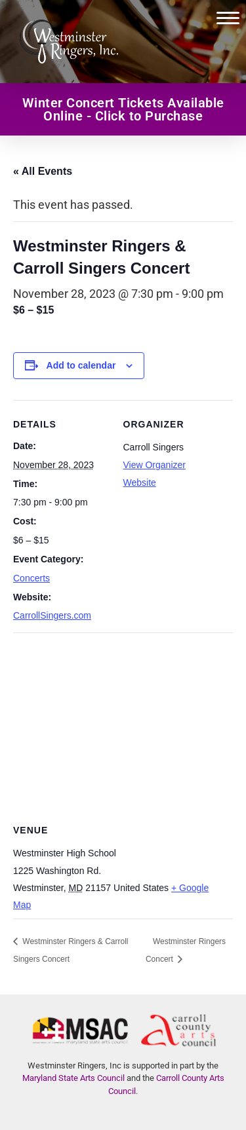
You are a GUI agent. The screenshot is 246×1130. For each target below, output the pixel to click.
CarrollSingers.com (52, 615)
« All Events (42, 171)
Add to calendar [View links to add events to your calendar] (81, 365)
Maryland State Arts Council (73, 1078)
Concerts (31, 578)
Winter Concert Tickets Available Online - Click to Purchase (123, 109)
